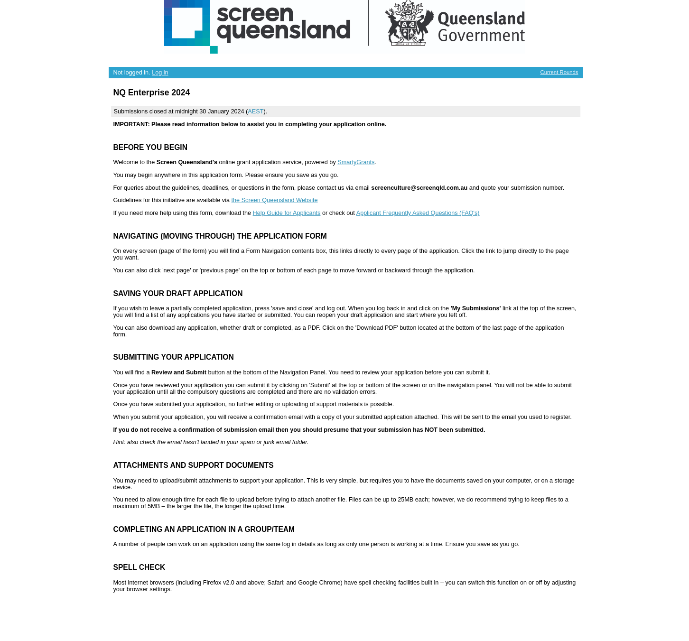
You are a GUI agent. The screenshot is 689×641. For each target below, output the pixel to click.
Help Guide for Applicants (287, 213)
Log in (160, 72)
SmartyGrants (355, 162)
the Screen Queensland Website (275, 200)
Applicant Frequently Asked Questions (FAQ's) (418, 213)
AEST (255, 111)
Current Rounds (559, 72)
